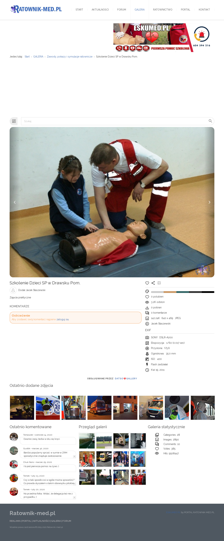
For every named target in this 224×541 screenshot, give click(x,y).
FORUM (66, 525)
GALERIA (56, 525)
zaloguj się (63, 323)
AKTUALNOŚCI (41, 525)
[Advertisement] (112, 90)
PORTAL (26, 525)
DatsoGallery (126, 382)
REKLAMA (15, 525)
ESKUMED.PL (173, 516)
